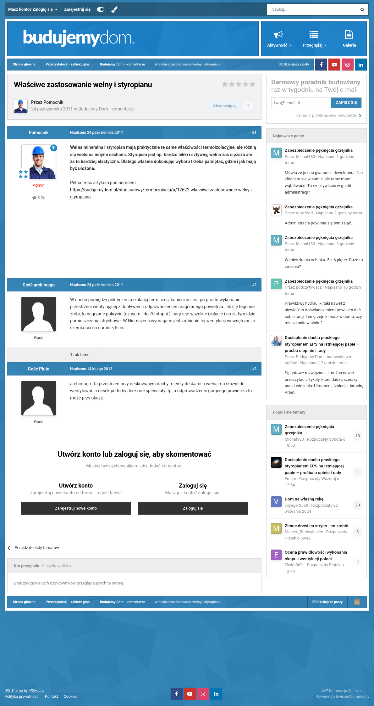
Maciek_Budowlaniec (304, 531)
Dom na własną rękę (304, 498)
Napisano (339, 213)
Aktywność (277, 45)
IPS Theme (14, 690)
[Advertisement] (134, 238)
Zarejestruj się (77, 9)
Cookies (70, 696)
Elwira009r (294, 564)
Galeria (349, 45)
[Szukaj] (297, 9)
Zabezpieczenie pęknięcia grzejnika (319, 150)
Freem (290, 478)
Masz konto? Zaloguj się (33, 9)
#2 (254, 285)
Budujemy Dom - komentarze (106, 108)
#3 (254, 369)
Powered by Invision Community (342, 696)
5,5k (38, 197)
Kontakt (51, 696)
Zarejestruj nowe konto (76, 508)
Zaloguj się (193, 508)
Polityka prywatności (22, 696)
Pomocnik (53, 102)
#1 (254, 132)
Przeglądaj (313, 45)
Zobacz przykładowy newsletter (329, 115)
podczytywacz (309, 287)
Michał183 (305, 156)
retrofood (304, 213)
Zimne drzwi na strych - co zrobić (316, 525)
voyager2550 (296, 505)
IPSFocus (36, 690)
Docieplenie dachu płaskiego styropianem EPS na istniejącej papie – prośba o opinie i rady (322, 344)
